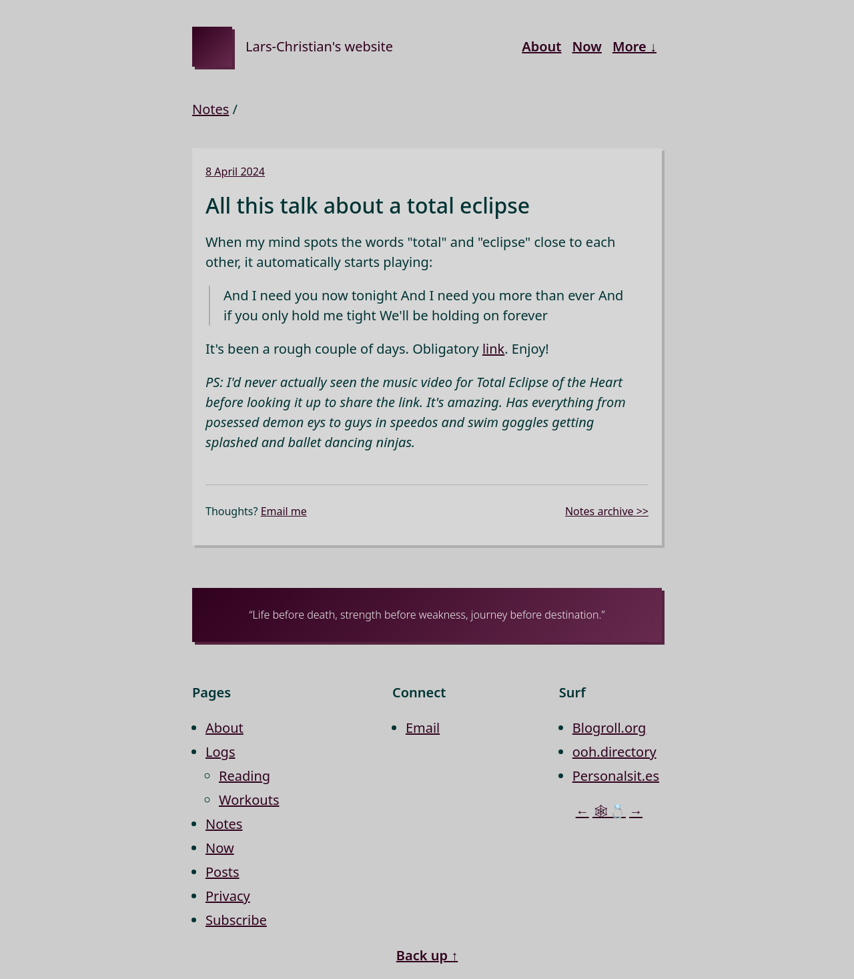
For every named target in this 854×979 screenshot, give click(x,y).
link (493, 349)
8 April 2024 (235, 171)
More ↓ (634, 46)
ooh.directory (614, 752)
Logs (220, 752)
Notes (210, 109)
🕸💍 (609, 811)
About (541, 46)
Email (423, 728)
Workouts (249, 800)
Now (586, 46)
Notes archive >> (607, 511)
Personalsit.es (615, 776)
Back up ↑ (427, 955)
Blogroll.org (609, 728)
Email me (284, 511)
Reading (244, 776)
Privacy (227, 896)
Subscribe (236, 920)
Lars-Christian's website (319, 46)
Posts (222, 872)
